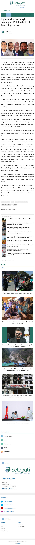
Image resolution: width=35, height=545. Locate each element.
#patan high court (24, 202)
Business (20, 15)
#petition (17, 202)
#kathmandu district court (6, 204)
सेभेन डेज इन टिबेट (21, 526)
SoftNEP (19, 543)
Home (2, 524)
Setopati (8, 32)
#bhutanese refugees (5, 202)
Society (14, 15)
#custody (14, 204)
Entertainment (27, 15)
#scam (12, 202)
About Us (3, 528)
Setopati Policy (4, 531)
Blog (2, 526)
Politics (8, 15)
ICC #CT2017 (20, 524)
